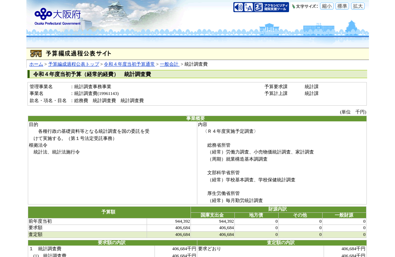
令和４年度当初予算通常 (129, 64)
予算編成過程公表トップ (73, 64)
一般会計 (169, 64)
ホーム (36, 64)
